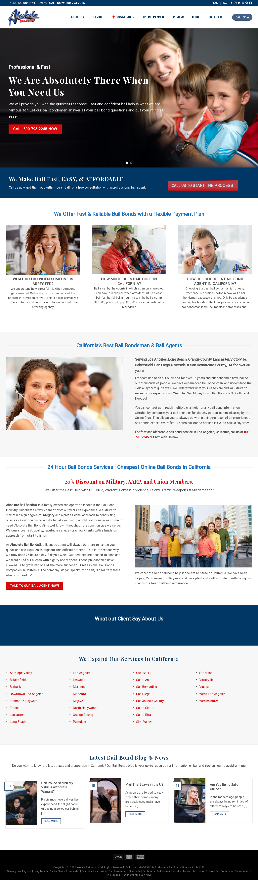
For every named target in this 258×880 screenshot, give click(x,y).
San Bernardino (146, 687)
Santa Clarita (145, 708)
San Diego (143, 694)
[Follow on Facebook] (231, 3)
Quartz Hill (143, 673)
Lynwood (79, 680)
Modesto (79, 694)
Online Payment (154, 17)
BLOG (215, 2)
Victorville (206, 680)
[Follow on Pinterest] (246, 3)
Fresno (15, 708)
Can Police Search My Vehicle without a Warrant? (57, 787)
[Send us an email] (243, 3)
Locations (123, 17)
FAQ (225, 2)
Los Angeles (82, 673)
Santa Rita (143, 715)
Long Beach (18, 722)
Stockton (205, 673)
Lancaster (17, 715)
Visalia (204, 687)
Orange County (83, 715)
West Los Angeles (212, 694)
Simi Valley (144, 722)
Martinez (79, 687)
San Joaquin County (150, 701)
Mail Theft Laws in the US (144, 784)
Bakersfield (18, 680)
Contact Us (214, 17)
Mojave (78, 701)
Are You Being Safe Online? (224, 787)
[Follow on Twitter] (239, 3)
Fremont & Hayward (23, 701)
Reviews (179, 17)
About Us (77, 17)
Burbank (15, 687)
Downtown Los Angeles (26, 694)
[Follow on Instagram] (235, 3)
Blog (195, 17)
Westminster (208, 701)
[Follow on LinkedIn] (250, 3)
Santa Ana (143, 680)
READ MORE (51, 821)
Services (98, 17)
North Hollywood (85, 708)
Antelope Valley (21, 673)
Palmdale (79, 722)
